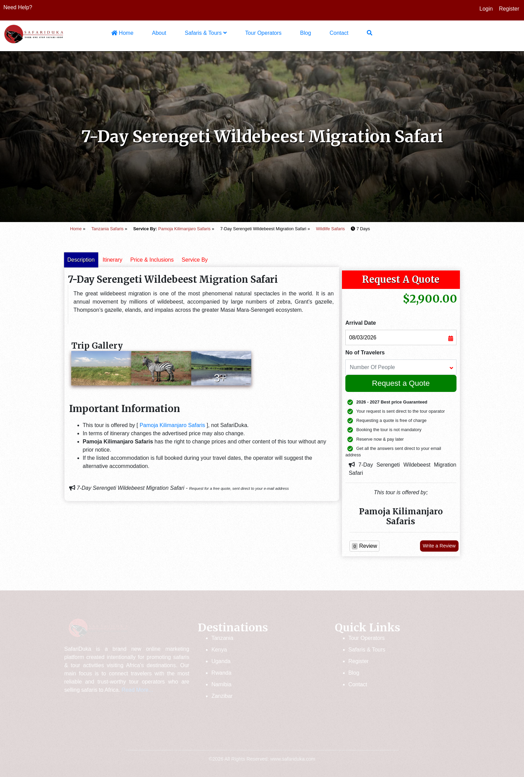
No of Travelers (365, 352)
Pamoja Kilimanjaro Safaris (184, 228)
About (159, 33)
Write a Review (439, 545)
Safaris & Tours (206, 33)
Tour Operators (263, 33)
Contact (339, 33)
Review (364, 546)
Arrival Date (360, 323)
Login (486, 9)
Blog (305, 33)
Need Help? (17, 7)
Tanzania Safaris (107, 228)
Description (81, 260)
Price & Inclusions (152, 260)
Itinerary (112, 260)
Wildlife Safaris (330, 228)
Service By (195, 260)
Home (122, 33)
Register (509, 9)
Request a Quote (401, 383)
